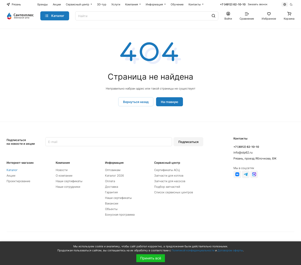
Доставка (111, 187)
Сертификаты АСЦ (167, 170)
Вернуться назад (136, 102)
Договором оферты (230, 250)
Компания (63, 162)
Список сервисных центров (173, 192)
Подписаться (188, 142)
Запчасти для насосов (169, 181)
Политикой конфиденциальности (193, 250)
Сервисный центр (167, 162)
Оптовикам (112, 170)
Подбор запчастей (167, 187)
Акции (11, 175)
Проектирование (18, 181)
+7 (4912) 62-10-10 (233, 4)
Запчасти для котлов (168, 175)
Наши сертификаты (69, 181)
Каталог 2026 (114, 175)
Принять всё (150, 258)
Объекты (111, 209)
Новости (62, 170)
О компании (64, 175)
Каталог (12, 170)
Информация (114, 162)
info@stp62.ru (243, 152)
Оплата (110, 181)
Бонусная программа (120, 214)
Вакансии (111, 203)
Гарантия (111, 192)
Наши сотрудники (68, 187)
